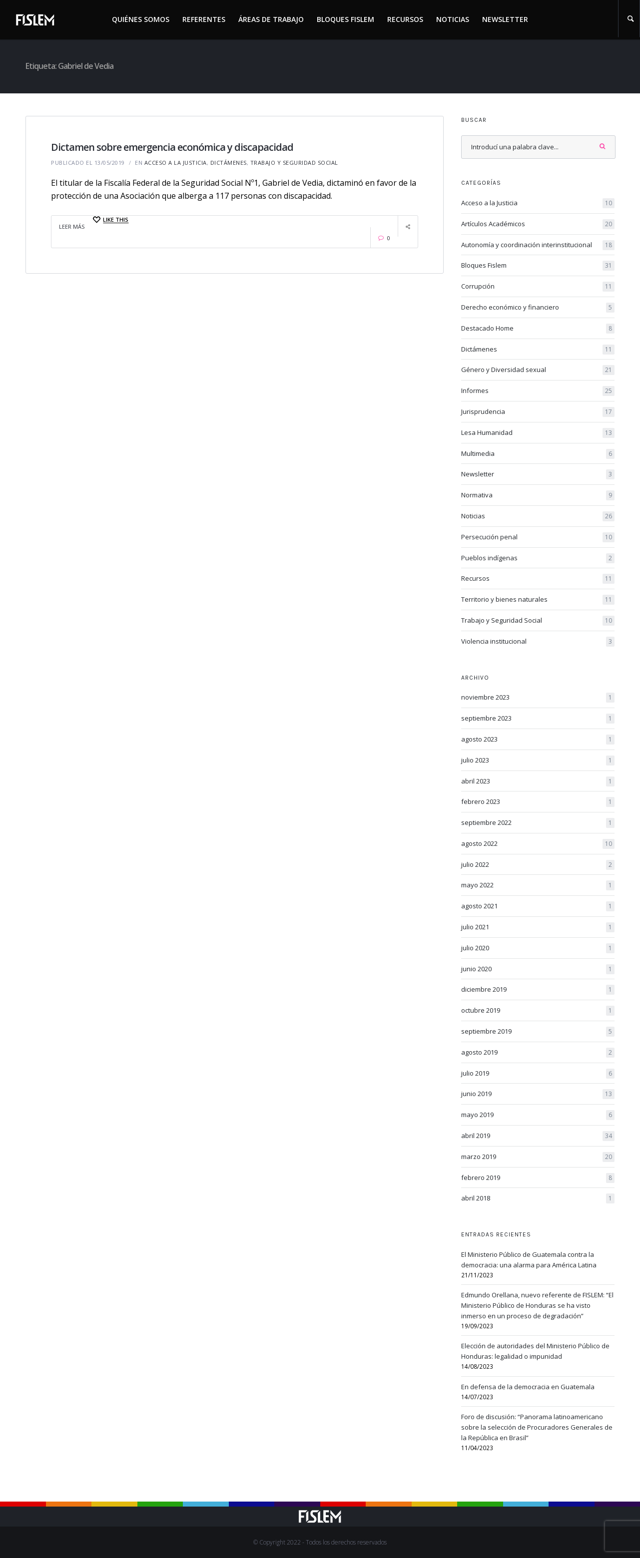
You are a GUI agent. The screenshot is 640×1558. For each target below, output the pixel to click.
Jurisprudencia (537, 412)
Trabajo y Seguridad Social (294, 162)
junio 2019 (537, 1094)
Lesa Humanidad (537, 433)
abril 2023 (537, 781)
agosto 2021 (537, 906)
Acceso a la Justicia (175, 162)
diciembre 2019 (537, 990)
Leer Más (71, 226)
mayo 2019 (537, 1115)
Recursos (405, 19)
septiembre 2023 (537, 719)
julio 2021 (537, 927)
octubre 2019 (537, 1011)
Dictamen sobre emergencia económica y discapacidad (172, 147)
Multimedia (537, 454)
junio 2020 (537, 969)
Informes (537, 391)
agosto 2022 (537, 844)
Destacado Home (537, 329)
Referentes (203, 19)
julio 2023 (537, 761)
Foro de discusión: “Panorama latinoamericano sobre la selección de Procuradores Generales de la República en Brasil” (537, 1427)
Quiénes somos (140, 19)
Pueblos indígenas (537, 558)
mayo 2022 (537, 885)
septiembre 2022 (537, 823)
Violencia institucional (537, 642)
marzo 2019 (537, 1157)
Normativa (537, 495)
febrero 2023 (537, 802)
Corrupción (537, 287)
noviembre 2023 (537, 698)
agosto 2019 (537, 1053)
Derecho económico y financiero (537, 308)
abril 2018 (537, 1198)
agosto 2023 (537, 740)
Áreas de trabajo (271, 19)
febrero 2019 (537, 1178)
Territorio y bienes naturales (537, 600)
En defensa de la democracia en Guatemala (528, 1386)
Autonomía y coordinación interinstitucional (537, 245)
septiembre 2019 (537, 1032)
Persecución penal (537, 537)
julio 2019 (537, 1074)
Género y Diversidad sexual (537, 370)
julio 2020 (537, 948)
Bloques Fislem (345, 19)
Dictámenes (228, 162)
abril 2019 (537, 1136)
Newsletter (505, 19)
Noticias (452, 19)
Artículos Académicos (537, 224)
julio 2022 (537, 865)
